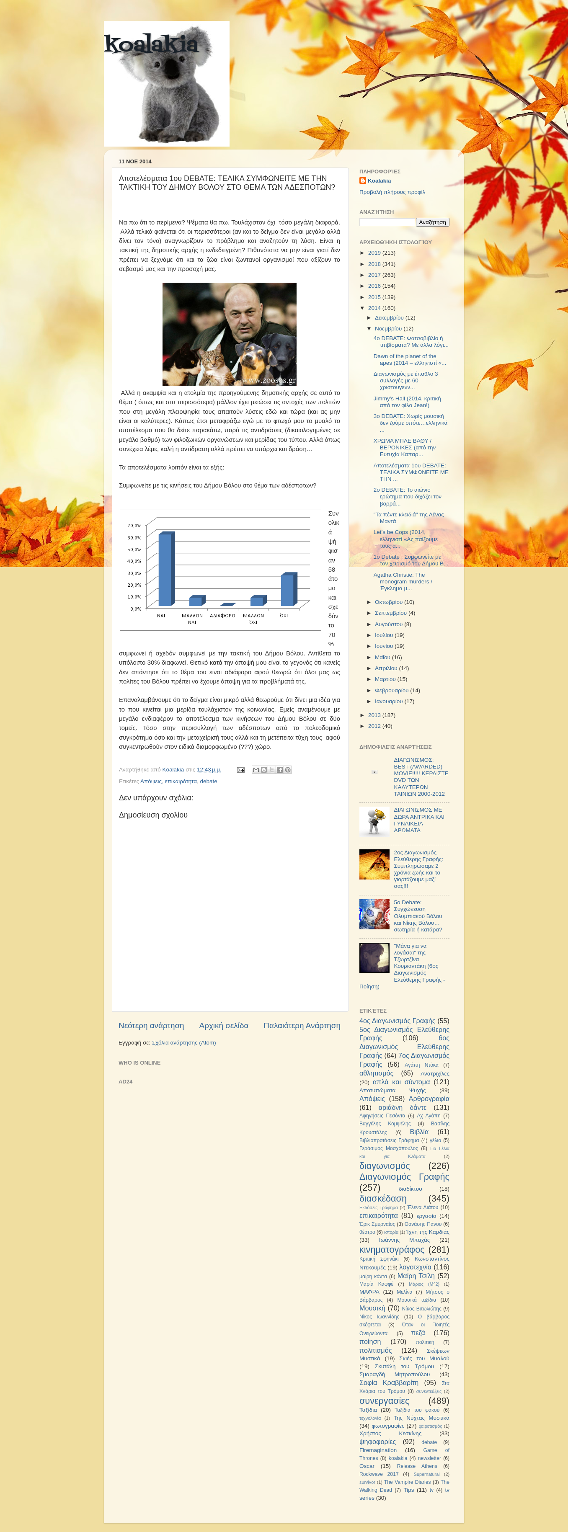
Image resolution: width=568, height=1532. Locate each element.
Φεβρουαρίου (392, 690)
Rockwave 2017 (379, 1474)
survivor (367, 1482)
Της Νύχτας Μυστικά (421, 1418)
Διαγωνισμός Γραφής (404, 1176)
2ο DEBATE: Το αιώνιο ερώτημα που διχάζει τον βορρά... (407, 496)
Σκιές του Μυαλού (424, 1358)
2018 (375, 264)
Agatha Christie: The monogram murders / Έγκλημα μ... (403, 581)
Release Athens (417, 1466)
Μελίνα (404, 1292)
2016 (375, 286)
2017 (375, 275)
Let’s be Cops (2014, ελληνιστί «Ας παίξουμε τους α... (406, 539)
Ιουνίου (385, 646)
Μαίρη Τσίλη (416, 1275)
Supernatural (427, 1474)
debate (208, 781)
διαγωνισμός (384, 1166)
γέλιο (435, 1140)
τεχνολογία (370, 1418)
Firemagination (378, 1450)
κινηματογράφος (392, 1249)
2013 (375, 715)
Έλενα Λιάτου (422, 1207)
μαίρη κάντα (373, 1276)
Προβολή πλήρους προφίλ (392, 192)
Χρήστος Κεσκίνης (390, 1433)
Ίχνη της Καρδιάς (427, 1232)
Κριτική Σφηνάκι (379, 1259)
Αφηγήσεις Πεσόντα (382, 1116)
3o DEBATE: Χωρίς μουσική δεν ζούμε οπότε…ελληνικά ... (411, 423)
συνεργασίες (384, 1400)
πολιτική (425, 1342)
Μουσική (372, 1308)
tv (432, 1490)
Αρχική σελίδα (224, 1025)
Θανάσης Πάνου (423, 1224)
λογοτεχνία (415, 1267)
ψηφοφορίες (377, 1441)
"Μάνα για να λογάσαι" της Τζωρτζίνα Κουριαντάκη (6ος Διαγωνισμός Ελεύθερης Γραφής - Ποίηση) (402, 966)
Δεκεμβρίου (390, 318)
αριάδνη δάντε (403, 1107)
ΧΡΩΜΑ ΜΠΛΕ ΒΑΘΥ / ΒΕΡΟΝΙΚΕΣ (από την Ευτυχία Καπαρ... (405, 447)
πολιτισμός (375, 1350)
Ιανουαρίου (389, 701)
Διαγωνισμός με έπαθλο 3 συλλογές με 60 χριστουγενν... (406, 380)
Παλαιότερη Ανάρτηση (302, 1025)
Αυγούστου (389, 624)
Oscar (366, 1466)
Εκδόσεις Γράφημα (378, 1207)
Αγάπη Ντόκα (422, 1065)
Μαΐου (383, 657)
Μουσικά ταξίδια (416, 1300)
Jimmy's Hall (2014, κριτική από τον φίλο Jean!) (407, 401)
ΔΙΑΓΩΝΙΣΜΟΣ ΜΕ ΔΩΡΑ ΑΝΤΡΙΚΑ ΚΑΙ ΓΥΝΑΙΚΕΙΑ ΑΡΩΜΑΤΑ (419, 820)
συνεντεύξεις (428, 1391)
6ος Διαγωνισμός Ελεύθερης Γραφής (404, 1046)
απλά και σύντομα (401, 1082)
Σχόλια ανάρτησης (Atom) (184, 1042)
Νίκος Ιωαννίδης (379, 1317)
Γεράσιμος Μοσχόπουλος (388, 1148)
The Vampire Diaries (407, 1482)
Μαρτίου (386, 679)
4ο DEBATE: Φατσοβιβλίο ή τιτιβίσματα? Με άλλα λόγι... (411, 341)
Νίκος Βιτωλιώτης (421, 1309)
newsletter (429, 1458)
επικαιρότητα (181, 781)
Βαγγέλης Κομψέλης (385, 1124)
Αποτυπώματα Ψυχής (392, 1090)
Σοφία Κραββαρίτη (388, 1382)
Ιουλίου (385, 635)
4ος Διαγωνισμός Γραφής (397, 1020)
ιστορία (391, 1232)
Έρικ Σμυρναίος (377, 1224)
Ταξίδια (368, 1410)
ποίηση (370, 1341)
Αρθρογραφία (429, 1098)
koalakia (151, 46)
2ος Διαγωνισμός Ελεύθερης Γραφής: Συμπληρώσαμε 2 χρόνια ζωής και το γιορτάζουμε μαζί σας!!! (418, 869)
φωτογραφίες (388, 1426)
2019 (375, 253)
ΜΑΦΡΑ (369, 1292)
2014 (375, 308)
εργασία (426, 1216)
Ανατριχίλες (435, 1073)
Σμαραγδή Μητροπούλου (394, 1374)
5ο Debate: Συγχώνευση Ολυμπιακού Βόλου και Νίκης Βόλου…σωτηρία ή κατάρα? (418, 916)
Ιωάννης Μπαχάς (404, 1240)
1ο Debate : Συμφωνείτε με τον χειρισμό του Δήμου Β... (411, 560)
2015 (375, 297)
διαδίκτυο (410, 1189)
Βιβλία (419, 1131)
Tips (408, 1490)
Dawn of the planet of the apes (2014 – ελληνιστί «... (410, 359)
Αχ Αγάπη (428, 1116)
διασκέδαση (383, 1198)
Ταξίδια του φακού (417, 1410)
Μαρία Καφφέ (376, 1284)
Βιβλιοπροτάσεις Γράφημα (389, 1140)
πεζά (418, 1332)
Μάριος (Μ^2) (424, 1284)
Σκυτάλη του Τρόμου (404, 1366)
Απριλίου (387, 668)
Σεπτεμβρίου (391, 613)
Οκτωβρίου (389, 602)
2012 (375, 726)
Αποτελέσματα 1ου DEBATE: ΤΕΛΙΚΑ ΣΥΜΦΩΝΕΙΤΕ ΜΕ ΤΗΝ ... (411, 472)
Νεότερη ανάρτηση (151, 1025)
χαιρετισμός (430, 1426)
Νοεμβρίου (389, 328)
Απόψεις (151, 781)
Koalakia (379, 181)
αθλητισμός (376, 1073)
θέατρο (367, 1232)
